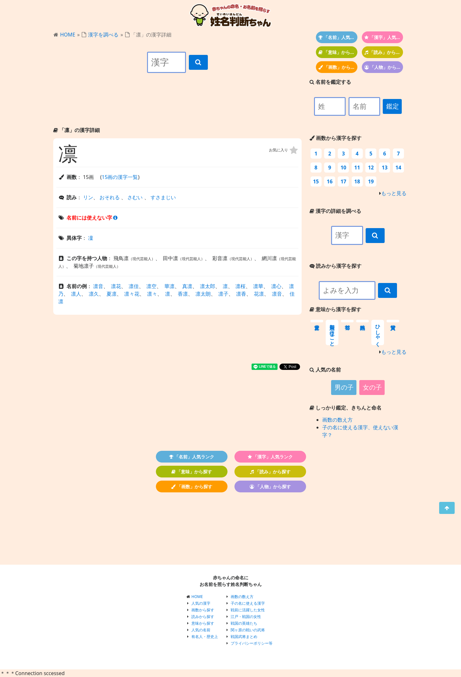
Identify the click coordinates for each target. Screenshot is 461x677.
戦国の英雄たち (244, 623)
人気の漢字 (200, 603)
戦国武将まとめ (244, 636)
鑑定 (392, 106)
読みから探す (202, 616)
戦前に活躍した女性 (248, 610)
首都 (347, 321)
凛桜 (240, 286)
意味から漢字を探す (335, 309)
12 (371, 167)
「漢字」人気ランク (383, 37)
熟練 (362, 321)
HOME (67, 34)
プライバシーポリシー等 (251, 643)
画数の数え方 (337, 419)
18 (357, 181)
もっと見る (394, 193)
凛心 (276, 286)
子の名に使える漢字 (248, 603)
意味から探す (202, 623)
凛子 (223, 293)
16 (329, 181)
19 (371, 181)
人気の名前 (200, 630)
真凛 (187, 286)
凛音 (98, 286)
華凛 (169, 286)
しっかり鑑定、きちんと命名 (345, 407)
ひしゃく (378, 332)
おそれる (109, 197)
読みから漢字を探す (336, 265)
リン (88, 197)
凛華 (258, 286)
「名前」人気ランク (337, 37)
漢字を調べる (103, 34)
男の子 (344, 387)
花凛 (259, 293)
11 (357, 167)
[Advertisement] (177, 105)
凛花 (116, 286)
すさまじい (163, 197)
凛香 (241, 293)
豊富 (317, 321)
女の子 (372, 387)
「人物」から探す (383, 67)
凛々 (152, 293)
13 (384, 167)
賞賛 (393, 321)
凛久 (94, 293)
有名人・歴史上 (204, 636)
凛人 (76, 293)
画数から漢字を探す (336, 138)
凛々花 (131, 293)
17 (343, 181)
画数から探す (202, 610)
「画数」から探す (337, 67)
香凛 (183, 293)
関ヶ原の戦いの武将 (248, 630)
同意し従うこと (332, 332)
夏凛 (111, 293)
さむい (135, 197)
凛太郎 (207, 286)
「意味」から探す (337, 52)
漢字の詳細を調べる (335, 210)
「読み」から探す (383, 52)
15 (316, 181)
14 (398, 167)
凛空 (151, 286)
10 (343, 167)
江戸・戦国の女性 (246, 616)
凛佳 (134, 286)
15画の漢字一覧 (120, 177)
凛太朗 (203, 293)
